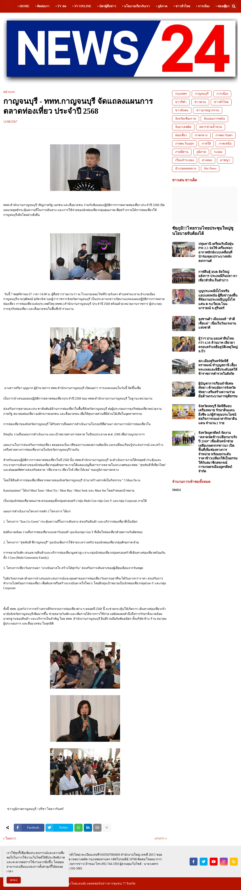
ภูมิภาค (201, 152)
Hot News (210, 168)
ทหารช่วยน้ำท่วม (210, 127)
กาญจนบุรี (202, 93)
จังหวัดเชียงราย (185, 118)
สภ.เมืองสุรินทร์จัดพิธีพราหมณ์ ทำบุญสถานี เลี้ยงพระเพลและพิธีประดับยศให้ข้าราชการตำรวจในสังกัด (217, 367)
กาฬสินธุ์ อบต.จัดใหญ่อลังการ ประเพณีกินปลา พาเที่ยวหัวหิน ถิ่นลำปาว (217, 276)
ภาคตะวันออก (184, 143)
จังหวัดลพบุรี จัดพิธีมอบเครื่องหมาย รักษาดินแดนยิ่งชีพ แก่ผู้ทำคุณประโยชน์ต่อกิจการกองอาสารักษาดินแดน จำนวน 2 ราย (217, 414)
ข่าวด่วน (200, 102)
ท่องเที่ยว (181, 135)
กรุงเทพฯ (181, 93)
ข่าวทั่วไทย (221, 102)
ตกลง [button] (13, 880)
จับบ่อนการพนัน (214, 118)
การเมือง (222, 93)
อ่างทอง (207, 160)
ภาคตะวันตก (223, 135)
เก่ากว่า (159, 838)
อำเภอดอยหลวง (185, 168)
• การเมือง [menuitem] (203, 6)
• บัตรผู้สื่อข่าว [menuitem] (106, 6)
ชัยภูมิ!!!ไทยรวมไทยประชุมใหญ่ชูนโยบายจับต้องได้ (202, 231)
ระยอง (218, 152)
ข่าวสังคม (181, 110)
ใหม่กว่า (10, 838)
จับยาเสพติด (183, 127)
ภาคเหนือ (225, 143)
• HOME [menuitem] (23, 6)
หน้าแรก (9, 92)
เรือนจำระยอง (184, 160)
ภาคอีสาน (182, 152)
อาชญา (225, 160)
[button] (225, 6)
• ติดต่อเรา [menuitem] (42, 6)
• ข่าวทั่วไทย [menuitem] (181, 6)
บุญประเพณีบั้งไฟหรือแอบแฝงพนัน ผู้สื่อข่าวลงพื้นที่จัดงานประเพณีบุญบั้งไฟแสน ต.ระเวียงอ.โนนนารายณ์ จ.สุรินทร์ (217, 299)
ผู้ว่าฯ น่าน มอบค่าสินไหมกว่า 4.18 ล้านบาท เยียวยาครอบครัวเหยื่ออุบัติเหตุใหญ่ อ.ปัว (218, 345)
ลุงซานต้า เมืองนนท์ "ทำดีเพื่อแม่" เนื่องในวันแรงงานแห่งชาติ (217, 323)
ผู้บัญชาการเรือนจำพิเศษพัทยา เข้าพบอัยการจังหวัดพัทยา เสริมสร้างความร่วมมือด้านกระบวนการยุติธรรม (218, 390)
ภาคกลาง (201, 135)
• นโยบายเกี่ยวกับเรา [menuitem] (136, 6)
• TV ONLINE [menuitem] (81, 6)
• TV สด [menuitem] (61, 6)
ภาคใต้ (206, 143)
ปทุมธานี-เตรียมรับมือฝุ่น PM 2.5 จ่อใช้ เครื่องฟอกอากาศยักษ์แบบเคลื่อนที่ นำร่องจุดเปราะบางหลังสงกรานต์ (215, 252)
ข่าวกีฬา (181, 102)
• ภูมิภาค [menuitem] (161, 6)
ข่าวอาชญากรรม (207, 110)
